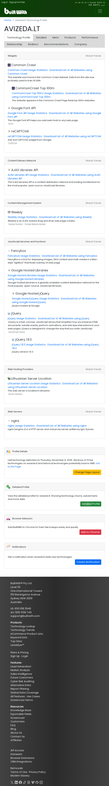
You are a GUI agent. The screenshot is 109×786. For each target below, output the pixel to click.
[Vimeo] (32, 782)
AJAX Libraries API (24, 170)
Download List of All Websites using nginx (62, 425)
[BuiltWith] (15, 11)
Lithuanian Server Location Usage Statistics (34, 383)
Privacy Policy (37, 772)
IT (88, 2)
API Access (17, 750)
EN (76, 2)
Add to (90, 532)
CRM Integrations (21, 761)
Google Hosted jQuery (32, 293)
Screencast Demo (22, 700)
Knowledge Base (21, 710)
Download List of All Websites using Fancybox (69, 256)
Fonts (10, 123)
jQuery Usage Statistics (22, 318)
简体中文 (96, 5)
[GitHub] (37, 782)
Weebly (16, 212)
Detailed (41, 37)
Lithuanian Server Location (31, 378)
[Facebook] (20, 782)
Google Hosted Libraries (29, 270)
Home (7, 20)
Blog (13, 729)
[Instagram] (41, 782)
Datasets (16, 754)
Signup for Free (17, 2)
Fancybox (18, 251)
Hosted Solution (15, 224)
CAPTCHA (12, 143)
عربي (103, 5)
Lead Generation (21, 666)
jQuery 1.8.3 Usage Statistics (29, 344)
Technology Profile (18, 37)
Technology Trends (23, 630)
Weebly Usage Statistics (22, 217)
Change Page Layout (87, 472)
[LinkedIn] (16, 782)
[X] (12, 782)
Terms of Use (19, 772)
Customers (18, 721)
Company (80, 44)
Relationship (14, 44)
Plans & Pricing (20, 652)
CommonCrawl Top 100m (34, 88)
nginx (15, 421)
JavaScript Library (16, 332)
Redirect (33, 44)
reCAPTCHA (20, 131)
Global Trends (93, 55)
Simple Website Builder (35, 224)
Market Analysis (20, 670)
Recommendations (56, 44)
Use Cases (33, 696)
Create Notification (88, 562)
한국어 (99, 2)
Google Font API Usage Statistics (27, 113)
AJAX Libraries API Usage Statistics (28, 175)
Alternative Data (21, 685)
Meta (55, 37)
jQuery (16, 313)
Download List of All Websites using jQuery (63, 318)
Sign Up (15, 656)
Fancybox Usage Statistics (24, 256)
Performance (90, 37)
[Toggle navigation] (100, 11)
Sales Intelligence (21, 674)
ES (85, 2)
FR (82, 2)
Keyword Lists (19, 637)
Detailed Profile (91, 504)
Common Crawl (23, 65)
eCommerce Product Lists (27, 634)
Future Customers (22, 677)
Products (70, 37)
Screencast (18, 718)
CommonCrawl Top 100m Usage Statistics (38, 93)
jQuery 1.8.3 (23, 339)
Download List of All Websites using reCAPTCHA (72, 136)
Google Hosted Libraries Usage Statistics (32, 275)
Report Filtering (20, 689)
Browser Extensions (22, 758)
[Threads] (28, 782)
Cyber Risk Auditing (22, 681)
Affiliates (16, 740)
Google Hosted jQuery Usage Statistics (35, 298)
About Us (16, 732)
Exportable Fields (21, 714)
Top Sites (16, 641)
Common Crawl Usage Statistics (28, 70)
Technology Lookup (23, 626)
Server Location (15, 394)
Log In (5, 2)
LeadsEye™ (17, 645)
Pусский (93, 2)
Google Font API (23, 108)
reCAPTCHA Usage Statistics (25, 136)
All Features (18, 696)
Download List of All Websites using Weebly (65, 217)
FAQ (13, 725)
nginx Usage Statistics (21, 425)
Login (25, 656)
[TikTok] (24, 782)
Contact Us (18, 736)
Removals (17, 768)
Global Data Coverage (25, 692)
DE (79, 2)
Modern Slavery (20, 775)
